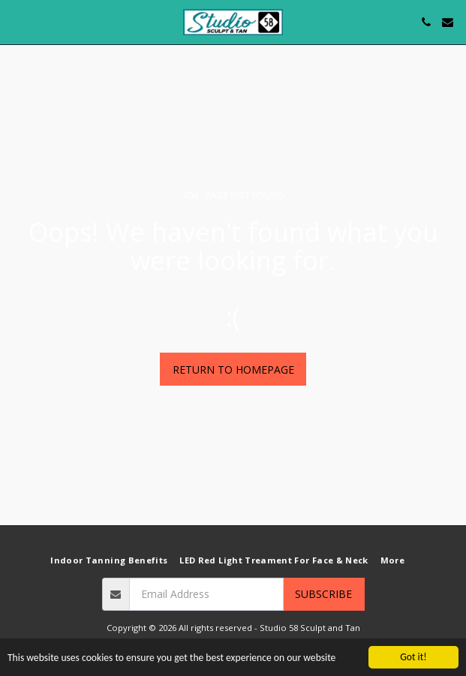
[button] (16, 21)
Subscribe (323, 594)
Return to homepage (233, 369)
